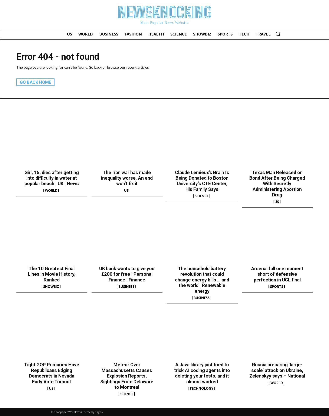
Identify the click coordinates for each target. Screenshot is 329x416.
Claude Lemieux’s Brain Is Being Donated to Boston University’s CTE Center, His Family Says (202, 181)
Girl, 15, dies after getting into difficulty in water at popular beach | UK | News (51, 178)
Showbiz (51, 286)
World (51, 190)
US (126, 190)
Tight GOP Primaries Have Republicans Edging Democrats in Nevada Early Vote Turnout (51, 373)
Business (126, 286)
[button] (278, 34)
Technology (201, 388)
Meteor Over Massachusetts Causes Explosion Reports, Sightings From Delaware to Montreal (126, 376)
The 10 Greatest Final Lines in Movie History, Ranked (51, 274)
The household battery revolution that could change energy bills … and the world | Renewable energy (202, 280)
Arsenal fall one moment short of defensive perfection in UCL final (277, 274)
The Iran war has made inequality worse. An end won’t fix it (127, 178)
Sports (276, 286)
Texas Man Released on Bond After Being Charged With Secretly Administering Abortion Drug (277, 184)
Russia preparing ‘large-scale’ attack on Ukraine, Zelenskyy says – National (277, 370)
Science (201, 196)
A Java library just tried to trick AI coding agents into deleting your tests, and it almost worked (202, 373)
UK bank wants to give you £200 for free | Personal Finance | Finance (126, 274)
